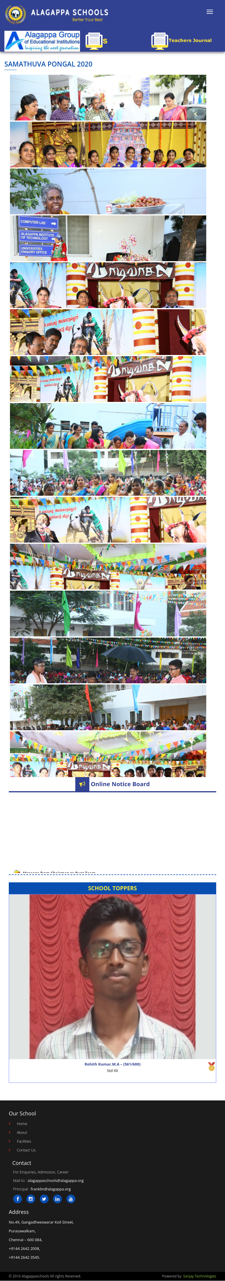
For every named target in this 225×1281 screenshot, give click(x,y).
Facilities (24, 1141)
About (22, 1132)
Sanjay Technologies (199, 1276)
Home (22, 1123)
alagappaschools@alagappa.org (55, 1180)
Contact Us (26, 1150)
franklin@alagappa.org (51, 1189)
